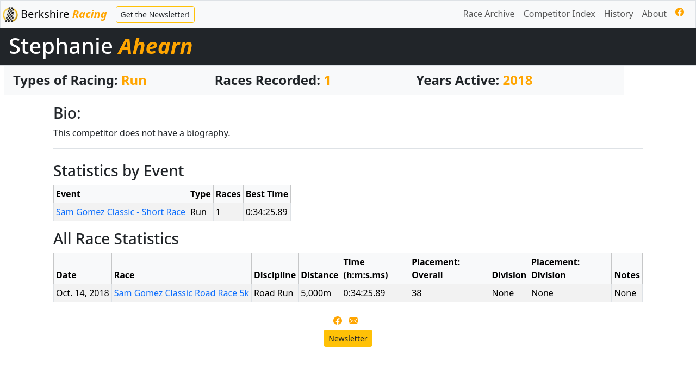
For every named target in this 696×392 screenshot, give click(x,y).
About (654, 14)
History (618, 14)
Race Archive (488, 14)
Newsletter (347, 338)
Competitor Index (559, 14)
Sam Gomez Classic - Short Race (120, 212)
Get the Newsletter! (155, 14)
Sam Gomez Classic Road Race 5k (181, 293)
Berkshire (55, 15)
